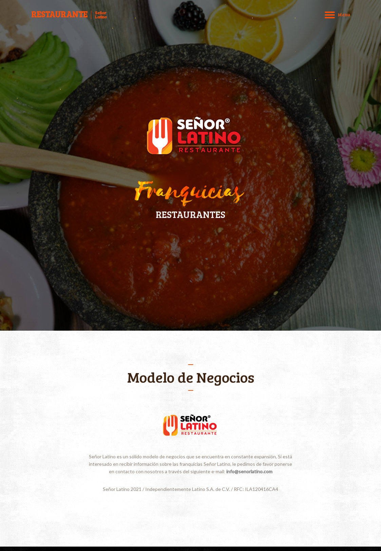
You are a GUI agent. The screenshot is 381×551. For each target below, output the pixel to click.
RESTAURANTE (59, 14)
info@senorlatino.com (249, 471)
